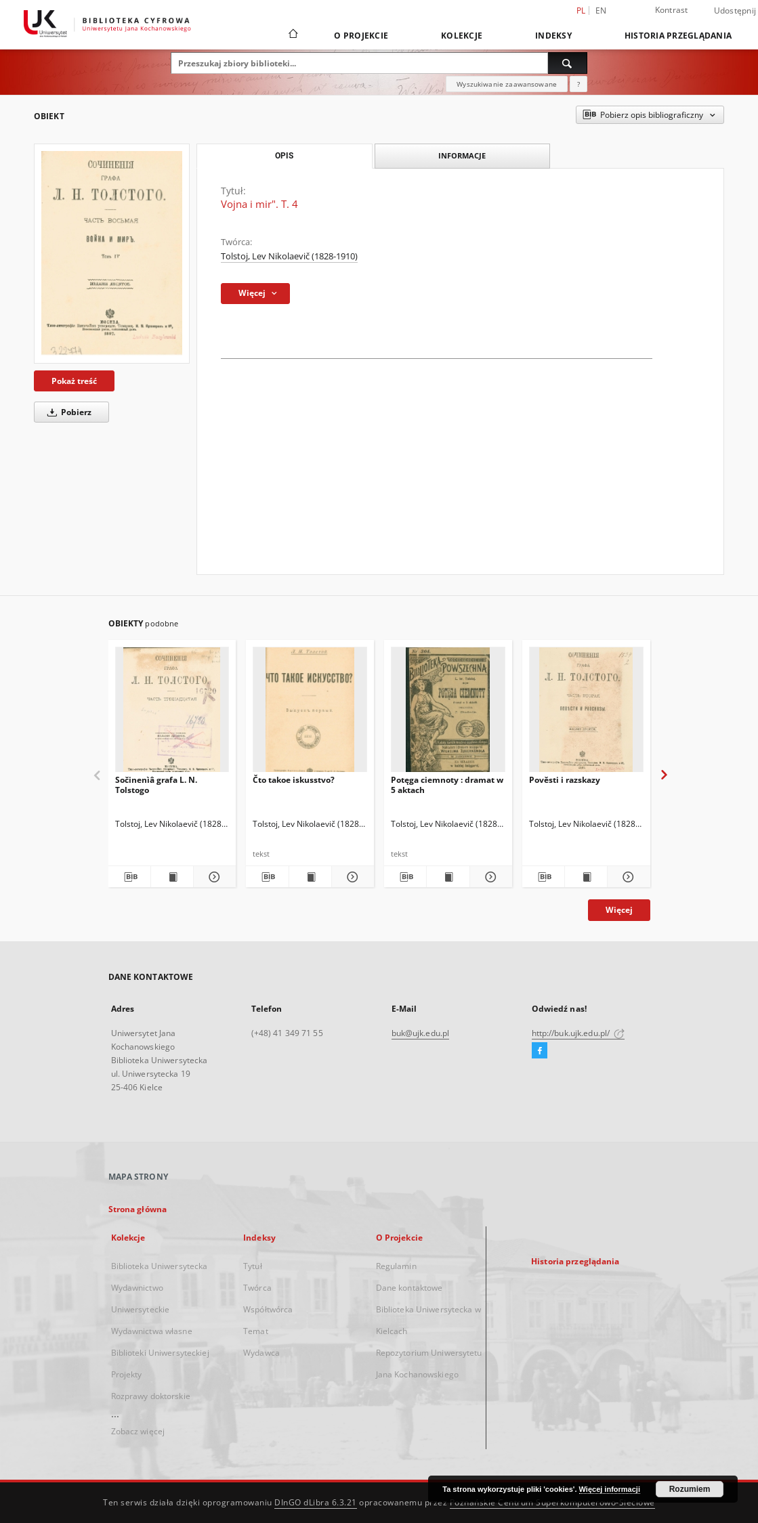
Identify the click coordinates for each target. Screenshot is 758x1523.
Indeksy (553, 35)
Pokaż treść (74, 381)
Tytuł (252, 1266)
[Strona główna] (292, 35)
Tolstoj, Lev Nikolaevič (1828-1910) (289, 256)
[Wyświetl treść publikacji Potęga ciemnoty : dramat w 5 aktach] (448, 877)
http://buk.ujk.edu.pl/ (578, 1033)
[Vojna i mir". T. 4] (111, 253)
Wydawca (261, 1352)
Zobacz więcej (138, 1431)
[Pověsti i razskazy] (586, 713)
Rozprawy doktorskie (150, 1396)
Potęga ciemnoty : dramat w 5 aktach (447, 784)
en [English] (601, 10)
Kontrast (671, 10)
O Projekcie (361, 35)
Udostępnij (735, 10)
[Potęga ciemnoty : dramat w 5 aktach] (448, 713)
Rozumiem (690, 1489)
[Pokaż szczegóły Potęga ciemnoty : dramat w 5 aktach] (489, 877)
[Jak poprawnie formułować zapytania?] (578, 84)
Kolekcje (461, 35)
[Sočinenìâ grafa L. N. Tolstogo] (172, 713)
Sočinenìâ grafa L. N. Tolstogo (156, 784)
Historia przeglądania (678, 35)
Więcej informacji (609, 1489)
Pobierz (67, 412)
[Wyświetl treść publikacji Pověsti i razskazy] (586, 877)
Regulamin (396, 1266)
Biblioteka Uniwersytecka (159, 1266)
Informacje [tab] (462, 155)
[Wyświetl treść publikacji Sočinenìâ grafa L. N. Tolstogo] (172, 877)
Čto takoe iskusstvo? (294, 780)
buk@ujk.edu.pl (421, 1033)
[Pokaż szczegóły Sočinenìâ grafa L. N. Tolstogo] (213, 877)
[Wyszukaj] (567, 63)
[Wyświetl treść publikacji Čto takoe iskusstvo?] (310, 877)
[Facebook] (539, 1051)
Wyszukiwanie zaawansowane (507, 84)
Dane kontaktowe (409, 1287)
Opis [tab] (284, 155)
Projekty (126, 1374)
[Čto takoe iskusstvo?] (309, 713)
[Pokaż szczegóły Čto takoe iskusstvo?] (351, 877)
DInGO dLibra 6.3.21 (315, 1502)
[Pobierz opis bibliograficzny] (129, 877)
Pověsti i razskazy (564, 780)
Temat (255, 1331)
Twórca (257, 1287)
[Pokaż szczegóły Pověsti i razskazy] (627, 877)
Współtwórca (268, 1309)
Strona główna (137, 1209)
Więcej (619, 910)
